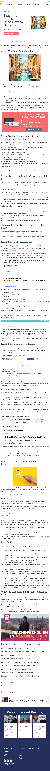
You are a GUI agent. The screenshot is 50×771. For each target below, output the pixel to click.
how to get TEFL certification (20, 157)
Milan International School (19, 355)
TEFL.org (6, 515)
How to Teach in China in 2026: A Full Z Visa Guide (24, 729)
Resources (29, 4)
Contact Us (40, 758)
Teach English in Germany (7, 692)
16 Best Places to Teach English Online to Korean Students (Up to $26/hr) (10, 729)
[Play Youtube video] (25, 627)
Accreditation (41, 756)
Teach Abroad (6, 11)
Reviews (37, 4)
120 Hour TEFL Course (22, 755)
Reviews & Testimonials (40, 753)
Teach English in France (7, 689)
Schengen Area (13, 184)
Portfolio (45, 701)
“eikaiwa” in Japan (43, 246)
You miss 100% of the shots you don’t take (33, 165)
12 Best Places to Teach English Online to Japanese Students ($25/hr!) (40, 730)
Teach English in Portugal (7, 685)
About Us (40, 760)
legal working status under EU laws (39, 192)
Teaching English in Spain (7, 679)
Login (39, 751)
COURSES (20, 4)
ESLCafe (6, 519)
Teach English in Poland (7, 682)
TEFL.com (6, 511)
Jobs (30, 751)
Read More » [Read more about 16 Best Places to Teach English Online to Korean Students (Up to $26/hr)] (7, 735)
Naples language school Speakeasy (18, 253)
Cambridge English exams (18, 299)
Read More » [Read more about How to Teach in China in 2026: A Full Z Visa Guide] (22, 733)
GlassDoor (6, 517)
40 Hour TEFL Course (22, 758)
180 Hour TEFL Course (22, 751)
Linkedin (34, 701)
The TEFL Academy (8, 513)
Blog (30, 753)
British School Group (19, 315)
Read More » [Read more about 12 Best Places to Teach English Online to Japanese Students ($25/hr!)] (37, 736)
